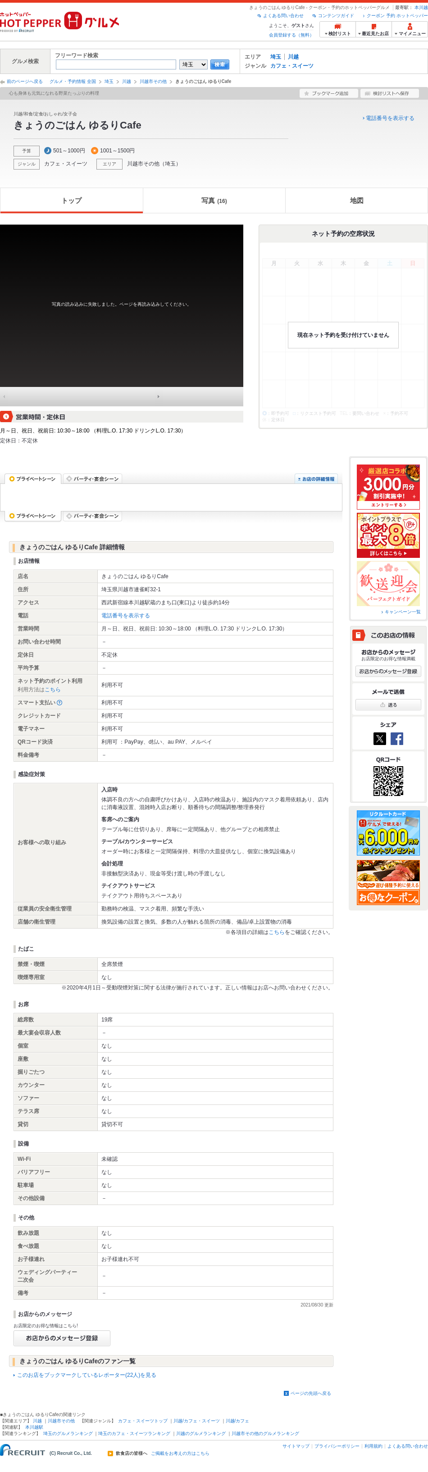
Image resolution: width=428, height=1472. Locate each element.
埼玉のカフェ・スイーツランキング (134, 1433)
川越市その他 (153, 81)
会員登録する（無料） (291, 34)
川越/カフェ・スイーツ (196, 1420)
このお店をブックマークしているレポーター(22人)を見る (86, 1375)
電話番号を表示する (390, 118)
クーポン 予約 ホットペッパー (397, 15)
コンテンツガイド (336, 15)
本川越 (421, 7)
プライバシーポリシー (337, 1446)
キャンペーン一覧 (403, 611)
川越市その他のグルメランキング (265, 1433)
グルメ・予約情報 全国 (73, 81)
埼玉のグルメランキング (68, 1433)
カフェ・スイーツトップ (143, 1420)
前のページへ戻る (25, 81)
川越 (293, 57)
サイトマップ (296, 1446)
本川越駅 (34, 1427)
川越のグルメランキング (201, 1433)
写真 (214, 200)
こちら (53, 689)
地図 (357, 200)
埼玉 (275, 57)
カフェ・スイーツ (292, 66)
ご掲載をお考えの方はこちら (180, 1453)
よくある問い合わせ (283, 15)
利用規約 (373, 1446)
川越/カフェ (238, 1420)
